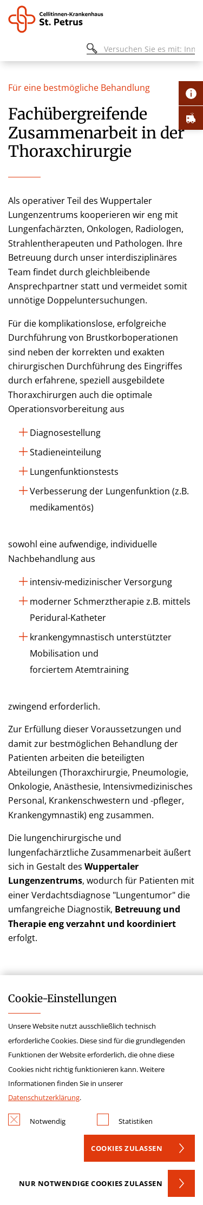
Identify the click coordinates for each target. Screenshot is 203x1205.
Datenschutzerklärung (44, 1097)
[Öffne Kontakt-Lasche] (191, 93)
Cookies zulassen (126, 1148)
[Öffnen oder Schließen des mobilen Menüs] (14, 50)
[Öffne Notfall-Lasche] (191, 117)
